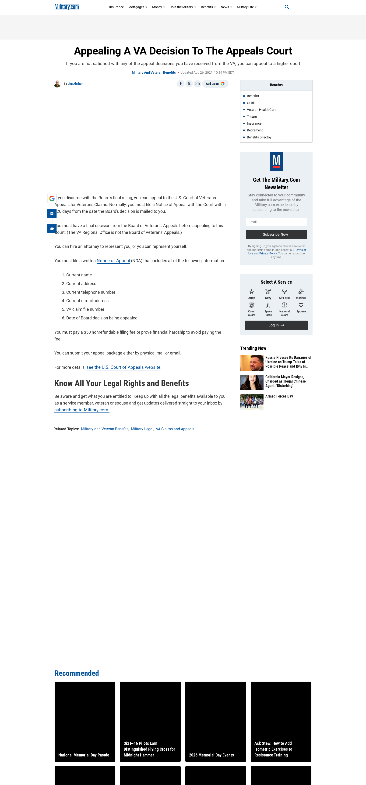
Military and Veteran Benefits (154, 72)
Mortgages (138, 7)
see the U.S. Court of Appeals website (120, 359)
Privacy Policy (268, 253)
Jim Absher (75, 84)
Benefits (208, 7)
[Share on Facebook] (180, 83)
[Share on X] (189, 83)
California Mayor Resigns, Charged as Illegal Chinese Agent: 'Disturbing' (285, 381)
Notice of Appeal (111, 259)
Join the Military (183, 7)
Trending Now (253, 348)
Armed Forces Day (279, 396)
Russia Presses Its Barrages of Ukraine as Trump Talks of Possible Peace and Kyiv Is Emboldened (288, 362)
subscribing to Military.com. (78, 402)
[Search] (284, 7)
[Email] (197, 83)
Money (158, 7)
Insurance (116, 7)
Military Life (247, 7)
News (226, 7)
